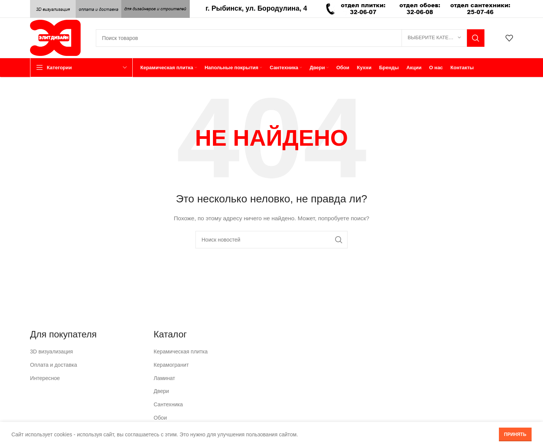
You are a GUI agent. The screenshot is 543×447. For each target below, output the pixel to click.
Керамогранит (171, 365)
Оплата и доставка (53, 365)
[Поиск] (290, 38)
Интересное (45, 378)
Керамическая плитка (180, 351)
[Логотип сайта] (55, 37)
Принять (515, 434)
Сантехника (168, 404)
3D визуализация (51, 351)
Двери (161, 391)
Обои (160, 417)
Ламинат (164, 378)
